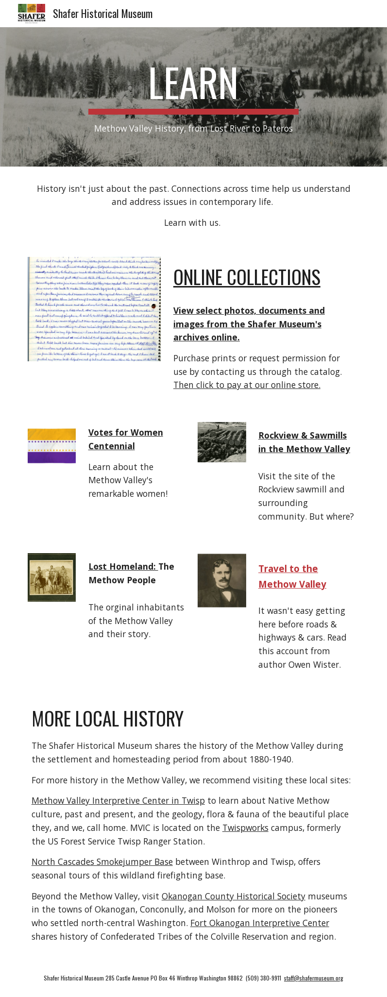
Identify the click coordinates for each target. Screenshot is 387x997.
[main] (193, 96)
